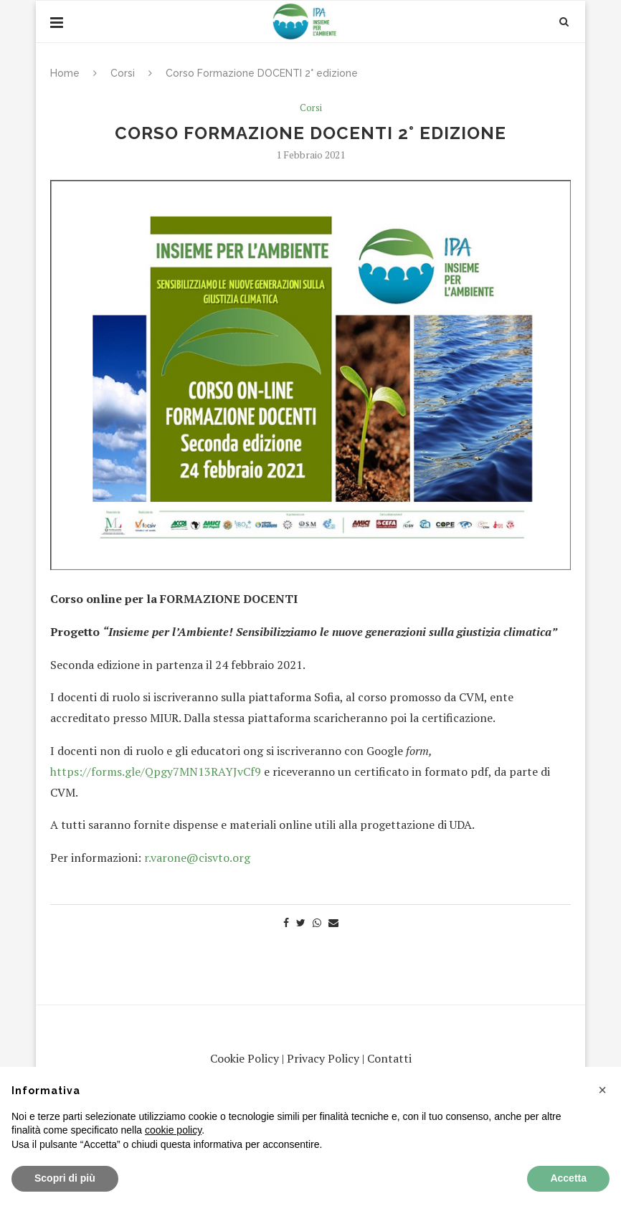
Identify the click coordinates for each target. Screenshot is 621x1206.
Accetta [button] (568, 1178)
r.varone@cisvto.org (197, 857)
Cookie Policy (244, 1058)
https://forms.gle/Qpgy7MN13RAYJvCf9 (155, 771)
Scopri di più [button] (64, 1178)
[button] (602, 1089)
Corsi (122, 73)
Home (65, 73)
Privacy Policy (323, 1058)
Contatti (389, 1058)
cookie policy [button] (173, 1130)
